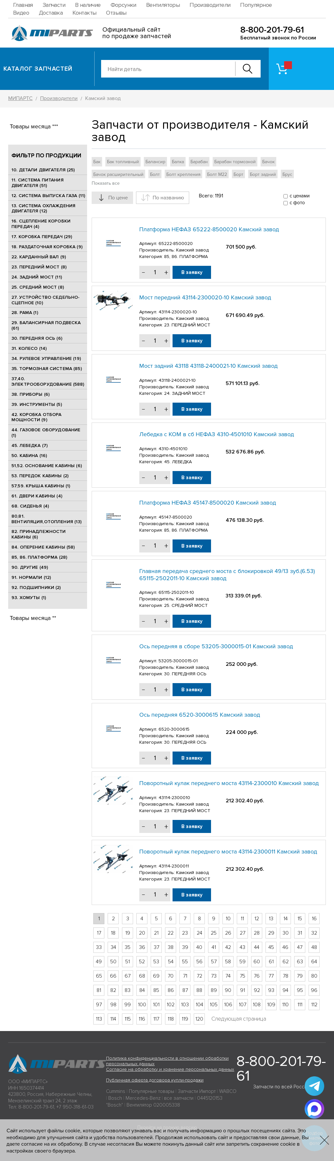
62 (285, 961)
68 (142, 976)
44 (256, 947)
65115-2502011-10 (176, 592)
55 (185, 961)
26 (228, 933)
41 (214, 947)
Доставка (51, 12)
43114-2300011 (174, 866)
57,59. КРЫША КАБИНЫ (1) (40, 486)
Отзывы (116, 12)
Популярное (256, 4)
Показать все (106, 183)
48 (314, 947)
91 (242, 990)
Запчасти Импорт (197, 1091)
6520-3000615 (174, 729)
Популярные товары (151, 1091)
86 (171, 990)
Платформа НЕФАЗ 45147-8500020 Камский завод (207, 502)
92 (257, 990)
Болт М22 (217, 174)
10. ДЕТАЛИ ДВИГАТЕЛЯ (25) (43, 170)
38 (171, 947)
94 (285, 990)
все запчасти (178, 1098)
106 (228, 1004)
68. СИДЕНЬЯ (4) (30, 506)
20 (142, 933)
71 (185, 976)
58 (228, 961)
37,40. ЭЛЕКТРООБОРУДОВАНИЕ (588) (47, 381)
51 (127, 961)
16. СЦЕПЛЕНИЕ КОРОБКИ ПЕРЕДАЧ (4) (40, 223)
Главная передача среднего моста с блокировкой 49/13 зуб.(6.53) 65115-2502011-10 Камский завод (227, 574)
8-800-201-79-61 (272, 29)
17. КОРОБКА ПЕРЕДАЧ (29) (41, 236)
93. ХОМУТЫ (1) (28, 597)
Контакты (84, 12)
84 (142, 990)
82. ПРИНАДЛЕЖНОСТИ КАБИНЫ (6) (38, 534)
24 (199, 933)
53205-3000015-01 (178, 661)
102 (171, 1004)
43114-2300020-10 (178, 312)
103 (185, 1004)
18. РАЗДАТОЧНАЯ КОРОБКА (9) (47, 247)
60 (256, 961)
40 (199, 947)
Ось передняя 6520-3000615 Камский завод (199, 714)
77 (271, 976)
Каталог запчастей (38, 68)
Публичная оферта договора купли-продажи (155, 1080)
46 (285, 947)
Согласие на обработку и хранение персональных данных (170, 1069)
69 (156, 976)
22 (171, 933)
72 (199, 976)
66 (113, 976)
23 (185, 933)
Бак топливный (123, 162)
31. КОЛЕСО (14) (29, 348)
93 (271, 990)
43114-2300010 (174, 797)
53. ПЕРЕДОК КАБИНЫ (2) (39, 476)
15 (299, 918)
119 (185, 1019)
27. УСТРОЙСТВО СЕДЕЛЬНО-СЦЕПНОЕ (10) (45, 300)
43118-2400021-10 (177, 380)
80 (314, 976)
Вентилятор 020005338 (153, 1105)
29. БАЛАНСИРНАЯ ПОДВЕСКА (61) (46, 325)
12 (256, 918)
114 (113, 1019)
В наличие (88, 4)
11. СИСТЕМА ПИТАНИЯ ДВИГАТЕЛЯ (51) (37, 182)
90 (228, 990)
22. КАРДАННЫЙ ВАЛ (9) (38, 257)
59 (242, 961)
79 (300, 976)
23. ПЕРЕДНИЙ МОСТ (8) (39, 267)
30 (285, 933)
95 (300, 990)
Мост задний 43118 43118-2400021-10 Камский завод (208, 365)
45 (271, 947)
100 (142, 1004)
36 (142, 947)
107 (242, 1004)
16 (314, 918)
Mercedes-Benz (143, 1098)
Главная (23, 4)
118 (171, 1019)
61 (271, 961)
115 (128, 1019)
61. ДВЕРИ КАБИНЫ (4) (36, 496)
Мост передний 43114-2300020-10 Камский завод (205, 297)
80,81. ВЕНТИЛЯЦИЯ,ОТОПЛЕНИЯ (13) (46, 518)
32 (314, 933)
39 (185, 947)
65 (99, 976)
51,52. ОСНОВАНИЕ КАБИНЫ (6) (46, 465)
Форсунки (123, 4)
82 (113, 990)
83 (127, 990)
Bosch (115, 1098)
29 (271, 933)
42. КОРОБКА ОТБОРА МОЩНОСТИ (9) (36, 417)
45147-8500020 (175, 517)
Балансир (155, 162)
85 (156, 990)
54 (171, 961)
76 (257, 976)
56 (199, 961)
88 (199, 990)
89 (214, 990)
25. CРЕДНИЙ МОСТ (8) (37, 287)
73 (214, 976)
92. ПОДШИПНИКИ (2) (36, 587)
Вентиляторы (163, 4)
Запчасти (54, 4)
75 (242, 976)
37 (156, 947)
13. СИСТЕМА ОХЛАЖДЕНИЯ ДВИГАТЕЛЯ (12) (43, 208)
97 (99, 1004)
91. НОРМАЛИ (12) (31, 577)
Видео (21, 12)
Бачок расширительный (118, 174)
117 (156, 1019)
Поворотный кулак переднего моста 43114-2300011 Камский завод (228, 851)
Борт (238, 174)
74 (228, 976)
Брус (287, 174)
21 (156, 933)
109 (271, 1004)
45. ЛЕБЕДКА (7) (29, 445)
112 (314, 1004)
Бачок (268, 162)
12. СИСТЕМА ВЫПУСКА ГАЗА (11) (48, 195)
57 (214, 961)
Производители (210, 4)
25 (214, 933)
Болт (155, 174)
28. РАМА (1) (24, 312)
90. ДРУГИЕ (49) (29, 567)
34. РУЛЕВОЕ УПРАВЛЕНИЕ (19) (46, 358)
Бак (96, 162)
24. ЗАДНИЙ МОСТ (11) (36, 277)
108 (257, 1004)
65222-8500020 (176, 243)
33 (99, 947)
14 (285, 918)
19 (127, 933)
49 (99, 961)
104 (199, 1004)
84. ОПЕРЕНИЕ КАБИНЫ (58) (43, 547)
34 (113, 947)
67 (127, 976)
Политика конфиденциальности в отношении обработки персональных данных (167, 1061)
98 (113, 1004)
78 (285, 976)
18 (113, 933)
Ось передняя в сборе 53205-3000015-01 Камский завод (216, 646)
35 (127, 947)
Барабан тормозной (235, 162)
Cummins (115, 1091)
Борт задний (263, 174)
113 (99, 1019)
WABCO (227, 1091)
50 (113, 961)
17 (99, 933)
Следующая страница (238, 1019)
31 (299, 933)
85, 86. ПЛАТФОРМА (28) (39, 557)
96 (314, 990)
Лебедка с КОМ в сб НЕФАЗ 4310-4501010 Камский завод (216, 434)
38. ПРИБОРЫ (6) (30, 394)
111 (299, 1004)
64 (314, 961)
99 (127, 1004)
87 (185, 990)
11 (242, 918)
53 (156, 961)
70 (171, 976)
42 (228, 947)
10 (228, 918)
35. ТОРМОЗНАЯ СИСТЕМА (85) (46, 368)
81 (99, 990)
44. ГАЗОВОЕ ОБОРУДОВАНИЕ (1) (45, 432)
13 (271, 918)
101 (156, 1004)
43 (242, 947)
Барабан (199, 162)
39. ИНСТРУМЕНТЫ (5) (36, 404)
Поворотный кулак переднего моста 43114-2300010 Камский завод (229, 783)
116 (142, 1019)
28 (257, 933)
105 (214, 1004)
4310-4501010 (173, 449)
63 (300, 961)
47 (299, 947)
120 (199, 1019)
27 (242, 933)
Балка (178, 162)
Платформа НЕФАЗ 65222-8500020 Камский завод (209, 229)
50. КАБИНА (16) (29, 455)
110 (285, 1004)
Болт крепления (183, 174)
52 (142, 961)
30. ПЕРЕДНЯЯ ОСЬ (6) (36, 338)
